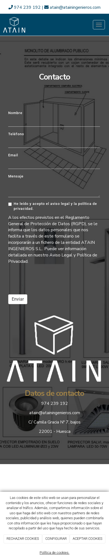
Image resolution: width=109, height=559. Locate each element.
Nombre (15, 113)
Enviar (18, 299)
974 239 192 (25, 7)
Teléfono (16, 134)
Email (13, 155)
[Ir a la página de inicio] (14, 25)
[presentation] (49, 279)
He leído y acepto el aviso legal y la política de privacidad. (52, 206)
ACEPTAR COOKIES (87, 539)
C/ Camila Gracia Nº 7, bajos (54, 422)
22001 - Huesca (54, 431)
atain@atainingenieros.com (72, 7)
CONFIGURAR (56, 539)
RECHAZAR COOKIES (23, 539)
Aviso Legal (60, 255)
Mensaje (15, 176)
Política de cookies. (54, 552)
